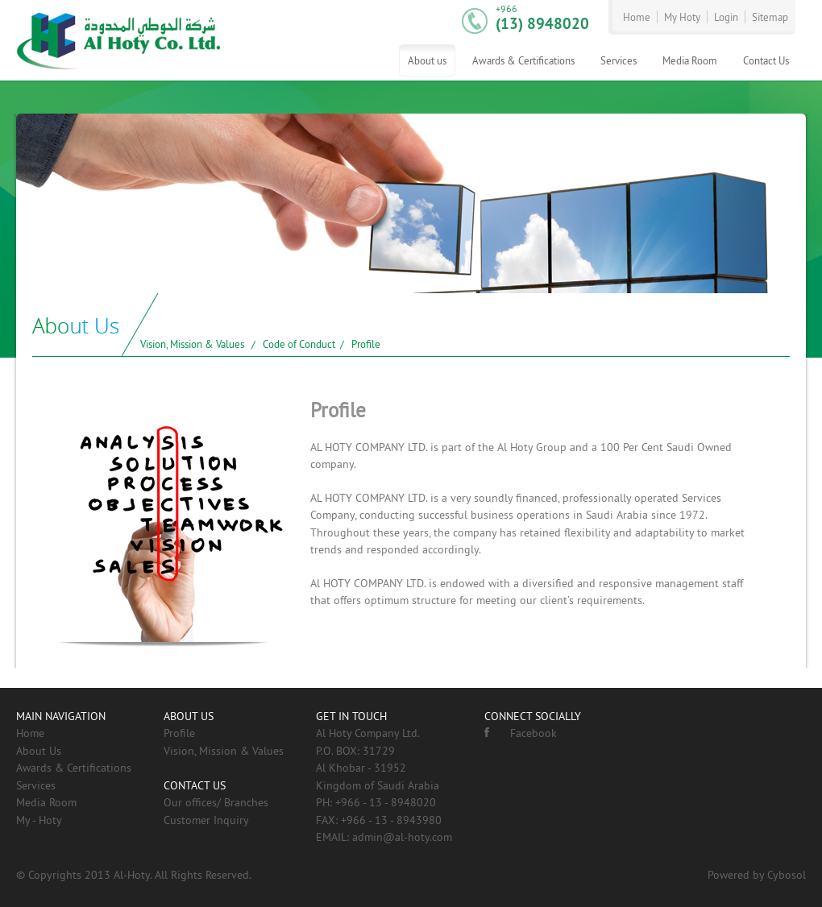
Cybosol (786, 875)
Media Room (689, 60)
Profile (365, 344)
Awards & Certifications (523, 60)
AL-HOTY (119, 40)
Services (618, 60)
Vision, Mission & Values (192, 344)
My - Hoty (39, 820)
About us (427, 60)
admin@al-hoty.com (402, 837)
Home (636, 16)
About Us (38, 750)
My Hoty (682, 16)
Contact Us (766, 60)
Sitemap (770, 16)
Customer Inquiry (206, 820)
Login (726, 16)
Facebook (520, 733)
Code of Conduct (299, 344)
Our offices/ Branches (216, 802)
